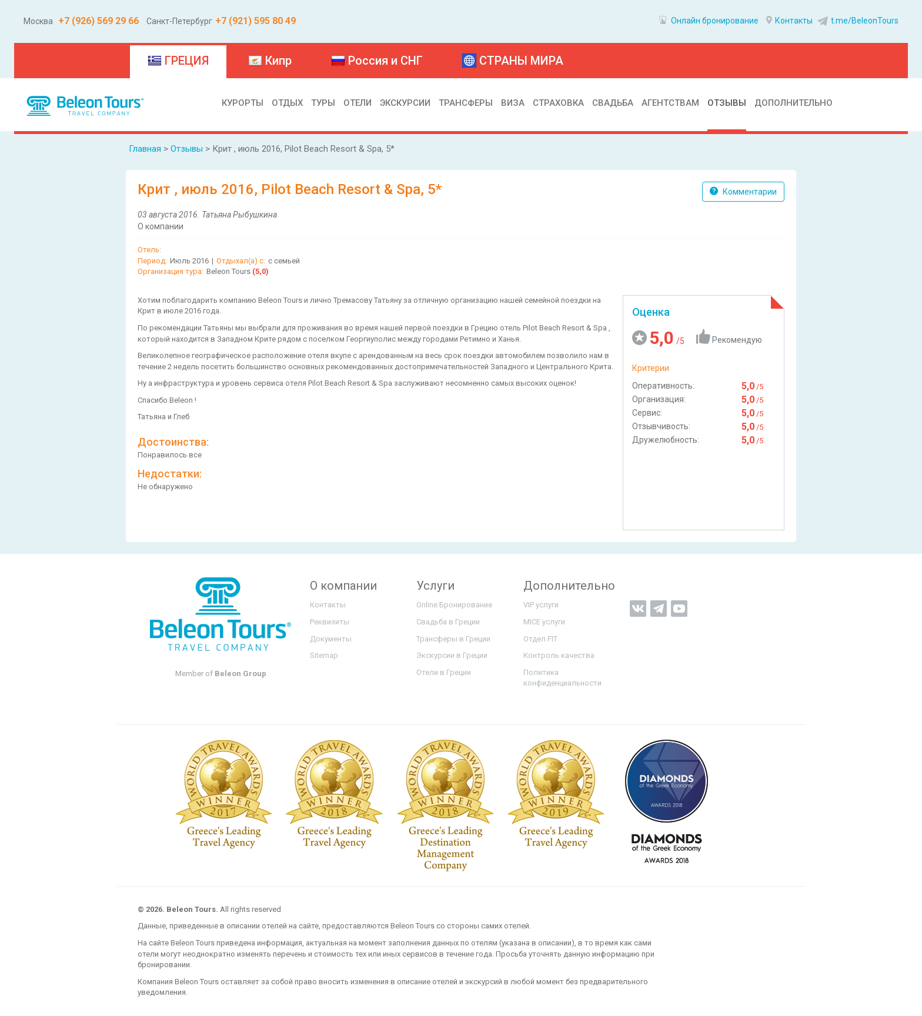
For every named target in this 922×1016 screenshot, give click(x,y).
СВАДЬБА (612, 103)
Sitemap (324, 655)
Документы (331, 638)
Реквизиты (329, 621)
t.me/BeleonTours (856, 20)
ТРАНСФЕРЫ (466, 103)
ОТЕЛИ (357, 103)
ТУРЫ (323, 103)
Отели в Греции (443, 672)
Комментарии (743, 191)
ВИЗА (513, 103)
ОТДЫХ (287, 103)
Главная (145, 148)
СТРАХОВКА (558, 103)
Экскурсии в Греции (451, 655)
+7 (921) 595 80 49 (255, 20)
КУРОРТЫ (242, 103)
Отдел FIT (540, 638)
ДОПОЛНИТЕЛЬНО (793, 103)
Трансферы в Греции (453, 638)
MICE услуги (544, 621)
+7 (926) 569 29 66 (97, 20)
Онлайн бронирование (709, 20)
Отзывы (187, 148)
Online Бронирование (454, 604)
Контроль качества (558, 655)
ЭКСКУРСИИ (405, 103)
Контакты (789, 20)
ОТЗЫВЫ (726, 103)
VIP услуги (541, 604)
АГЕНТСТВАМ (670, 103)
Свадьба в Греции (448, 621)
